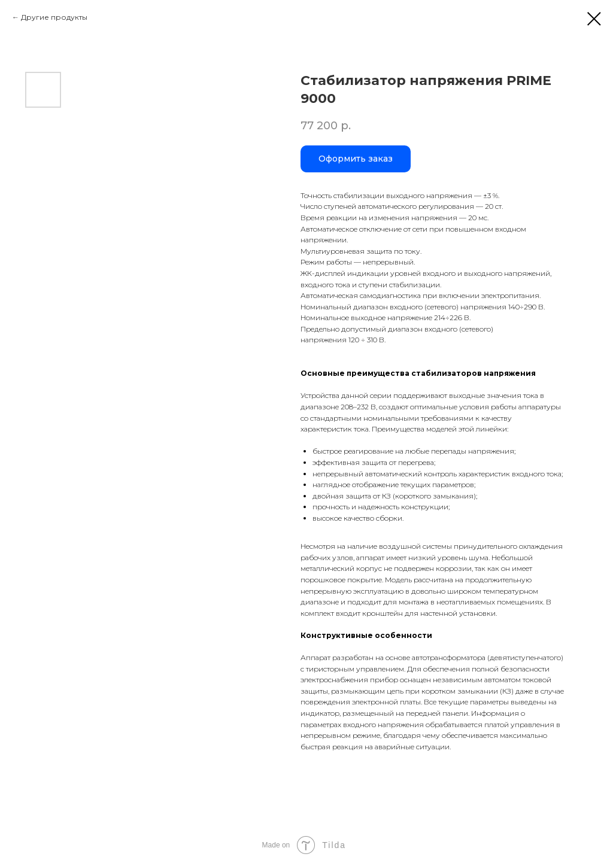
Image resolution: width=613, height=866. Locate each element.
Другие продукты (54, 17)
